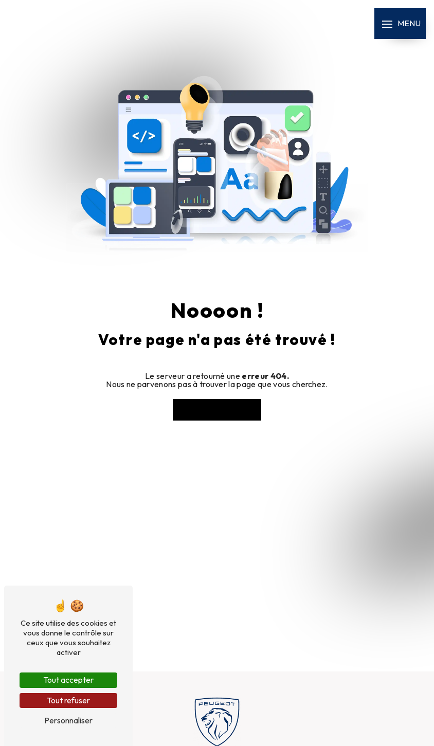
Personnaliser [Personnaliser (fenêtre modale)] (68, 720)
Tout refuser (68, 700)
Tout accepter (68, 680)
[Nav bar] (400, 23)
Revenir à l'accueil (217, 410)
